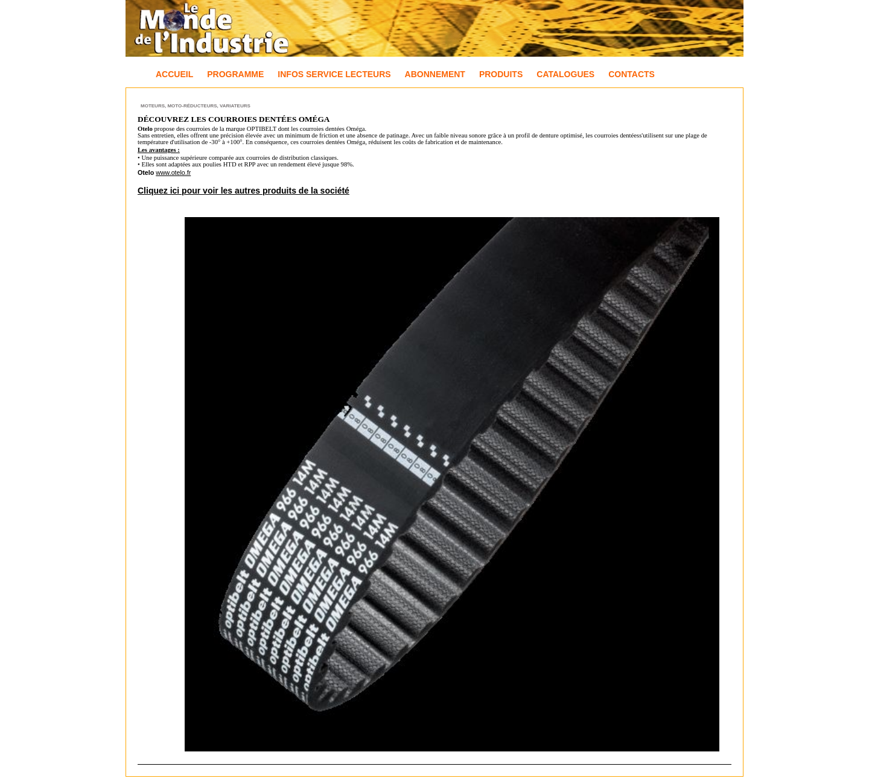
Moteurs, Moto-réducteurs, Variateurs (195, 106)
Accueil (174, 74)
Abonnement (435, 74)
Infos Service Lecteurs (334, 74)
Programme (235, 74)
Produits (501, 74)
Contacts (631, 74)
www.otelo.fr (173, 172)
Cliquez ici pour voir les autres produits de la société (243, 190)
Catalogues (565, 74)
